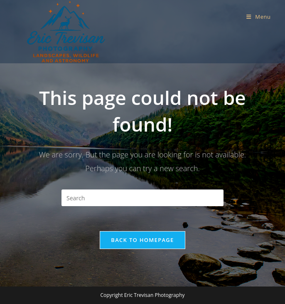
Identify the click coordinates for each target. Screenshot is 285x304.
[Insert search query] (142, 197)
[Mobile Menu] (258, 16)
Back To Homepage (142, 240)
